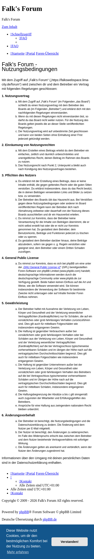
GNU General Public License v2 (42, 267)
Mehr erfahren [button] (18, 552)
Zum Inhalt (9, 27)
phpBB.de (50, 519)
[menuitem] (23, 38)
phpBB (24, 512)
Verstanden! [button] (70, 541)
